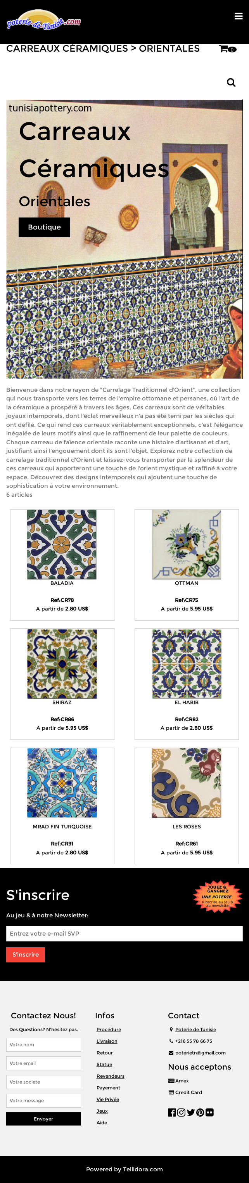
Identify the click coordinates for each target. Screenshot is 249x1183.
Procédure (109, 1029)
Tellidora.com (143, 1169)
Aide (102, 1123)
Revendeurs (110, 1076)
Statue (104, 1064)
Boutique (44, 227)
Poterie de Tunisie (195, 1029)
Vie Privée (108, 1099)
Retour (105, 1053)
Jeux (102, 1111)
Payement (108, 1088)
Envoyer (43, 1119)
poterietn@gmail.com (200, 1053)
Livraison (107, 1041)
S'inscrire (25, 954)
